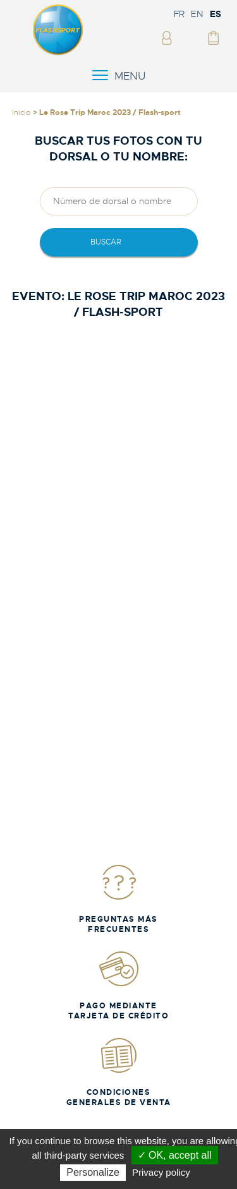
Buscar (105, 242)
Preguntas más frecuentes (118, 898)
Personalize (92, 1172)
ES (215, 14)
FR (179, 14)
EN (197, 14)
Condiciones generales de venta (118, 1072)
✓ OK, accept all (175, 1155)
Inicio (21, 112)
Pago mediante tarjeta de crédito (118, 985)
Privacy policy (161, 1172)
